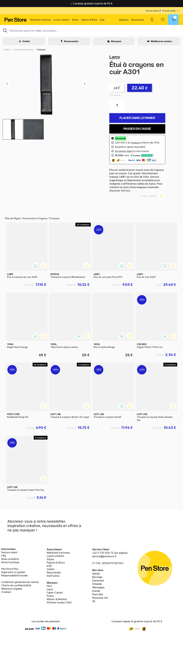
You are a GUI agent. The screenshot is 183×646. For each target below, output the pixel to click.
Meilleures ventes (161, 41)
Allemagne (98, 587)
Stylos (75, 19)
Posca (50, 595)
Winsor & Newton (57, 599)
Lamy (114, 56)
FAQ (3, 555)
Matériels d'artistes (40, 19)
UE (93, 601)
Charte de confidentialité (16, 585)
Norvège (97, 577)
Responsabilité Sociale (14, 575)
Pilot (49, 586)
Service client (152, 10)
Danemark (98, 580)
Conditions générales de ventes (20, 582)
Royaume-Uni (100, 597)
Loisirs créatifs (61, 19)
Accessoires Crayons (23, 49)
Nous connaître (10, 559)
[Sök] (91, 30)
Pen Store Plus (9, 568)
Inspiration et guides (13, 572)
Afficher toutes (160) (59, 602)
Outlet (26, 41)
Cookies (6, 592)
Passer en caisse (137, 129)
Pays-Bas (97, 594)
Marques (124, 19)
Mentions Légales (11, 588)
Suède (96, 573)
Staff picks (53, 575)
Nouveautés (137, 19)
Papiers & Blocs (89, 19)
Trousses (41, 49)
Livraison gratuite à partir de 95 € (91, 3)
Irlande (96, 590)
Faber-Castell (55, 592)
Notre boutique (10, 562)
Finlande (97, 584)
